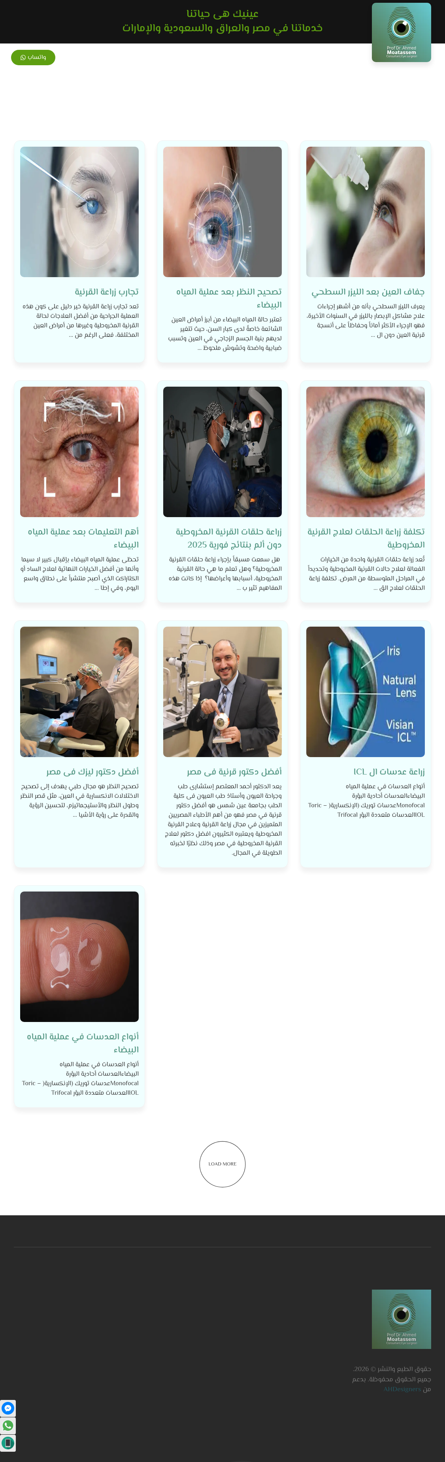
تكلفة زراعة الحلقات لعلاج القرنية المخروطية (366, 539)
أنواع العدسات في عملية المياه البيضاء (83, 1044)
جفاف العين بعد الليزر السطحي (368, 292)
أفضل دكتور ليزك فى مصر (92, 772)
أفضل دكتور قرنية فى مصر (234, 772)
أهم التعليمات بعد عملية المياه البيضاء (83, 539)
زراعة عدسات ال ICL (389, 772)
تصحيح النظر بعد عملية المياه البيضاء (229, 299)
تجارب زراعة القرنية (107, 292)
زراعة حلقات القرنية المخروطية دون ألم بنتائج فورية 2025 (229, 539)
